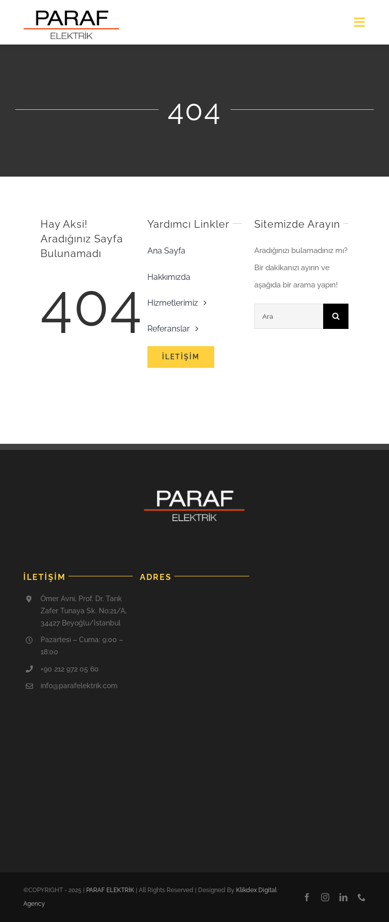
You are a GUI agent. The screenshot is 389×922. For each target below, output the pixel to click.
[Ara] (289, 316)
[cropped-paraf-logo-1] (71, 13)
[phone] (362, 897)
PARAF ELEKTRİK (110, 890)
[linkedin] (343, 897)
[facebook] (307, 897)
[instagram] (325, 897)
